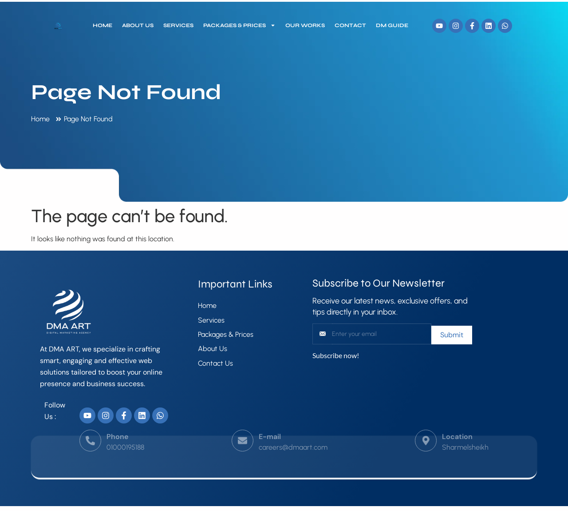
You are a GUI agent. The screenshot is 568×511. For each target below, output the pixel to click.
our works (305, 25)
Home (102, 25)
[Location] (426, 431)
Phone (117, 427)
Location (457, 427)
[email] (382, 333)
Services (178, 25)
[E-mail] (242, 431)
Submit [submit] (451, 334)
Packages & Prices (239, 25)
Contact (350, 25)
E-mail (270, 427)
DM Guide (392, 25)
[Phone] (90, 431)
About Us (138, 25)
